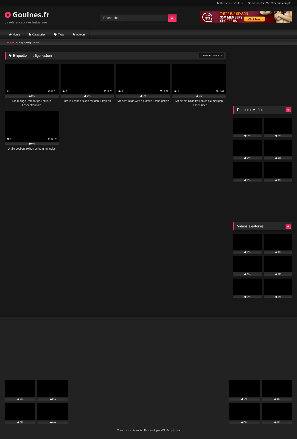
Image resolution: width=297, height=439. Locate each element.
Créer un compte (281, 3)
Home (16, 34)
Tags (61, 34)
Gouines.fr (27, 15)
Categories (39, 34)
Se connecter (256, 3)
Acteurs (80, 34)
